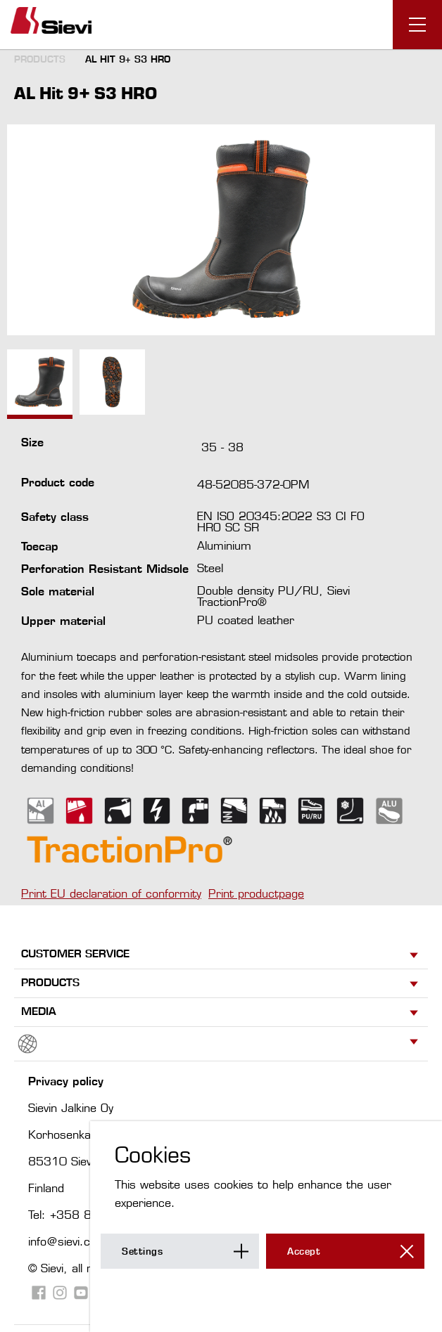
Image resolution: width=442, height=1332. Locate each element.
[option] (221, 229)
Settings (142, 1251)
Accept (303, 1251)
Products (39, 59)
